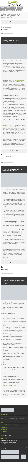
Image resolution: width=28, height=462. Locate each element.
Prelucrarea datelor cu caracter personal (9, 424)
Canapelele (5, 317)
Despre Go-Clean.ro (10, 7)
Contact (18, 10)
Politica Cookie (4, 427)
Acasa (2, 7)
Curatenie (20, 7)
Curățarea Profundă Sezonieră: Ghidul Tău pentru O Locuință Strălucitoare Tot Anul (13, 282)
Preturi (2, 10)
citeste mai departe (20, 419)
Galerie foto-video (10, 10)
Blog (2, 422)
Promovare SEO (4, 429)
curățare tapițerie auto (19, 80)
